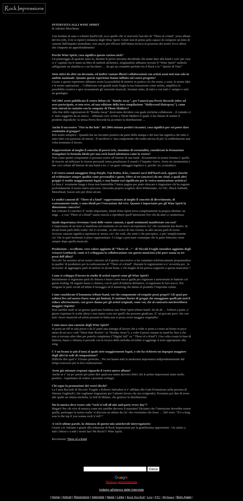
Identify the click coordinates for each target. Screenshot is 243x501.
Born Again (184, 497)
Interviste (98, 497)
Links (120, 497)
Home (56, 497)
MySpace (168, 497)
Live (150, 497)
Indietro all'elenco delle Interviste (121, 489)
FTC (157, 497)
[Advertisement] (121, 456)
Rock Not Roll (136, 497)
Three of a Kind (77, 439)
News (111, 497)
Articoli (66, 497)
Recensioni (81, 497)
